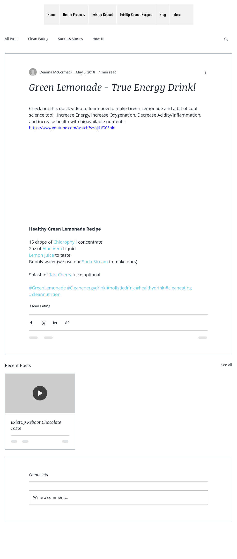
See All (226, 364)
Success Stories (70, 38)
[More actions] (205, 72)
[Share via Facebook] (31, 322)
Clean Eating (38, 38)
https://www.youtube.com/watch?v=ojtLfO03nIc (72, 127)
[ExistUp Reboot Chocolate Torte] (40, 393)
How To (98, 38)
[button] (74, 14)
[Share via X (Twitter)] (43, 322)
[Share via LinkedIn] (55, 322)
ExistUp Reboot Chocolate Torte (36, 425)
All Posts (11, 38)
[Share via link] (67, 322)
